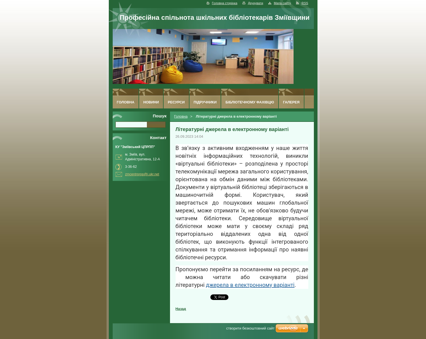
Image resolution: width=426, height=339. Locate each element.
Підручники (205, 102)
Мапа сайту (282, 3)
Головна (181, 116)
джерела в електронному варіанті (250, 285)
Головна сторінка (224, 3)
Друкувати (255, 3)
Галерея (291, 102)
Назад (181, 309)
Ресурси (176, 102)
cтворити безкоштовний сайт (250, 328)
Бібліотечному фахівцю (249, 102)
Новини (151, 102)
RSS (305, 3)
